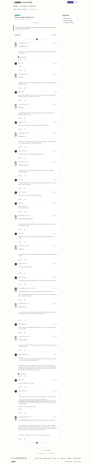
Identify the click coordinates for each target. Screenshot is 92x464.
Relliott (19, 263)
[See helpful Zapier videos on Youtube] (25, 458)
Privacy (79, 461)
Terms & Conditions (41, 453)
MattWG (20, 379)
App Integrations (77, 458)
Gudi (19, 179)
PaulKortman (20, 288)
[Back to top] (89, 451)
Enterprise (63, 458)
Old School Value (21, 150)
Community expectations (68, 22)
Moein (19, 203)
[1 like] (22, 57)
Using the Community (68, 20)
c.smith (19, 233)
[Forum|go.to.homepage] (23, 2)
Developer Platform (47, 458)
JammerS (20, 43)
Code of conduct (67, 18)
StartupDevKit (21, 354)
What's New (33, 6)
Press (54, 458)
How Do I (24, 9)
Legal (75, 461)
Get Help (16, 6)
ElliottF (19, 192)
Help (41, 458)
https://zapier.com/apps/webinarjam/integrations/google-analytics (33, 400)
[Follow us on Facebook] (16, 458)
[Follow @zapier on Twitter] (23, 458)
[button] (70, 2)
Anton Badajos (21, 324)
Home (14, 9)
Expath (19, 91)
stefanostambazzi (22, 390)
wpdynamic (20, 122)
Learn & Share (24, 6)
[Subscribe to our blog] (21, 458)
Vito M (19, 63)
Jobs (58, 458)
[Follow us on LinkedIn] (18, 458)
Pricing (36, 458)
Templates (69, 458)
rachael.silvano (21, 416)
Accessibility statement (50, 453)
